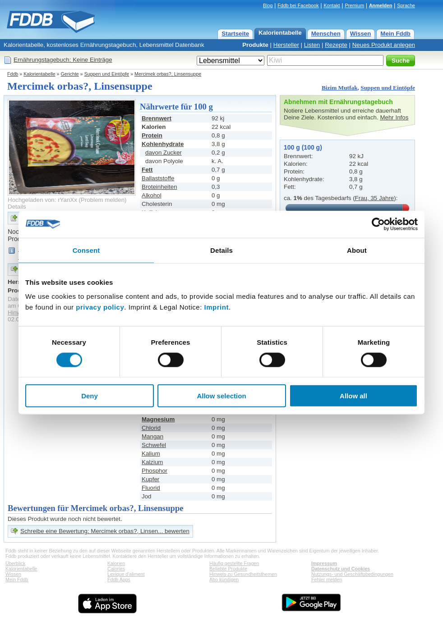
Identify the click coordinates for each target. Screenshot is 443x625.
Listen (312, 44)
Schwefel (154, 445)
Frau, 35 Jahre (374, 198)
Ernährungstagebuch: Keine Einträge (63, 59)
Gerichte (70, 74)
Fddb (12, 74)
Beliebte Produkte (228, 568)
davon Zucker (163, 152)
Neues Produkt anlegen (383, 44)
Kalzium (152, 462)
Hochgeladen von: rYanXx (42, 199)
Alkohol (152, 195)
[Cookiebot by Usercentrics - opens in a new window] (378, 224)
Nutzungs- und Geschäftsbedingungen (352, 574)
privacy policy (100, 307)
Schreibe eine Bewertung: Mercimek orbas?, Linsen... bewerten (104, 531)
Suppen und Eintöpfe (106, 74)
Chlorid (151, 427)
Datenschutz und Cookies (340, 568)
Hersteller (286, 44)
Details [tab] (221, 250)
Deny (89, 396)
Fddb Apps (118, 579)
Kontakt (331, 5)
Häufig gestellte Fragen (234, 563)
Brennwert (156, 118)
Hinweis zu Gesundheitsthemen (243, 574)
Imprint (216, 307)
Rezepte (336, 44)
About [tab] (357, 250)
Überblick (15, 563)
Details (17, 206)
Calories (116, 568)
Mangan (152, 436)
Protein (152, 135)
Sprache (406, 5)
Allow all (353, 396)
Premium (354, 5)
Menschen (326, 33)
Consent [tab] (86, 250)
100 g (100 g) (303, 147)
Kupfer (150, 479)
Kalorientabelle (280, 32)
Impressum (324, 563)
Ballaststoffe (158, 178)
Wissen (360, 33)
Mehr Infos (394, 117)
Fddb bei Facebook (297, 5)
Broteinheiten (159, 186)
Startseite (235, 33)
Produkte (255, 44)
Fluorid (151, 487)
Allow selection (221, 396)
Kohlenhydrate (163, 144)
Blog (267, 5)
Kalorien (116, 563)
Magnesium (158, 419)
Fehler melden (326, 579)
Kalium (151, 453)
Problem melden (103, 199)
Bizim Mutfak (340, 87)
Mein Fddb (395, 33)
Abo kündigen (224, 579)
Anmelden (380, 5)
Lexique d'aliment (126, 574)
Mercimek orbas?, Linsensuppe (167, 74)
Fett (147, 169)
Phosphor (154, 470)
